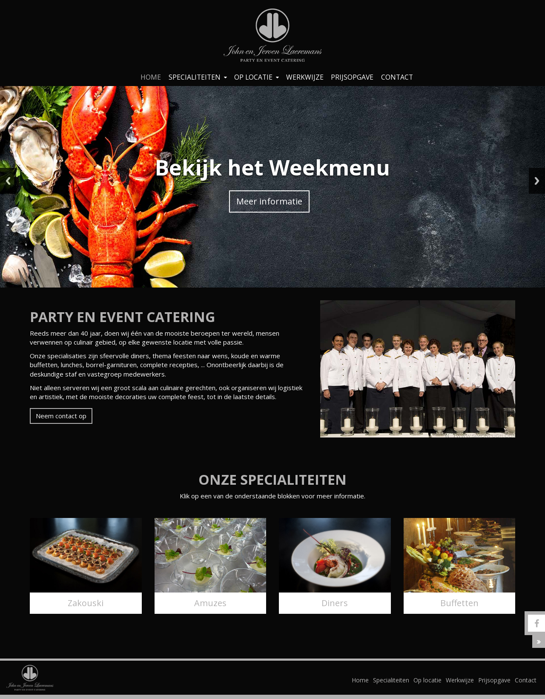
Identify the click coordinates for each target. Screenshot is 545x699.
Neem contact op (61, 415)
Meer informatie (269, 201)
